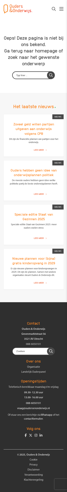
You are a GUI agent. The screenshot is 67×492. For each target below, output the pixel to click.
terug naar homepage (34, 50)
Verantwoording (33, 475)
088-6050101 (33, 344)
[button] (51, 75)
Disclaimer (34, 470)
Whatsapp (46, 415)
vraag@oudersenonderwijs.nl (33, 408)
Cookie (34, 460)
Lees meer (40, 150)
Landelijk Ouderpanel (33, 372)
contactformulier (33, 419)
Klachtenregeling (33, 480)
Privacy (33, 465)
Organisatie (33, 367)
